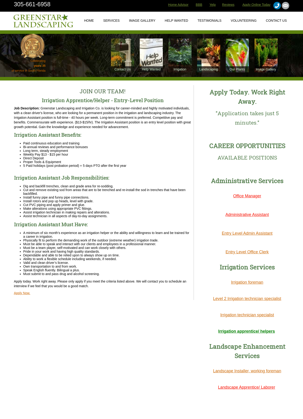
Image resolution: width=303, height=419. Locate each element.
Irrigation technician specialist (247, 315)
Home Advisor (178, 5)
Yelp (212, 5)
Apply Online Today (256, 5)
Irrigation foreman (247, 282)
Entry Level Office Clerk (247, 252)
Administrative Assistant (247, 214)
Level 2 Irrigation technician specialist (247, 298)
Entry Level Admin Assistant (247, 233)
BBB (199, 5)
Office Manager (247, 196)
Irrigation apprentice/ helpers (246, 331)
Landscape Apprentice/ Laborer (246, 387)
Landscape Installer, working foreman (247, 371)
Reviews (228, 5)
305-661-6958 (32, 4)
